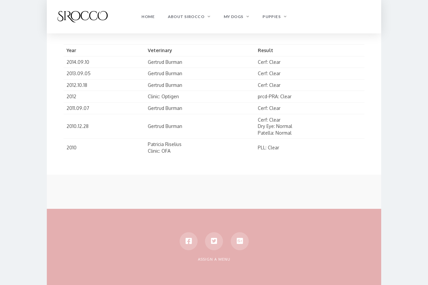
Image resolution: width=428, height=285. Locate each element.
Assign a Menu (214, 259)
